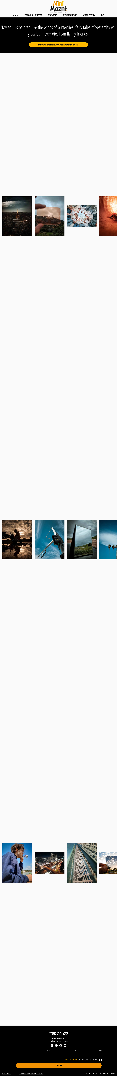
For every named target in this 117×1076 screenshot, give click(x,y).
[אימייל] (33, 1054)
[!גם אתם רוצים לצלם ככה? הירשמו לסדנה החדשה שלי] (58, 44)
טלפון (77, 1051)
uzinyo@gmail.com (59, 1041)
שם (100, 1051)
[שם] (93, 1054)
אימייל (47, 1051)
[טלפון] (66, 1054)
